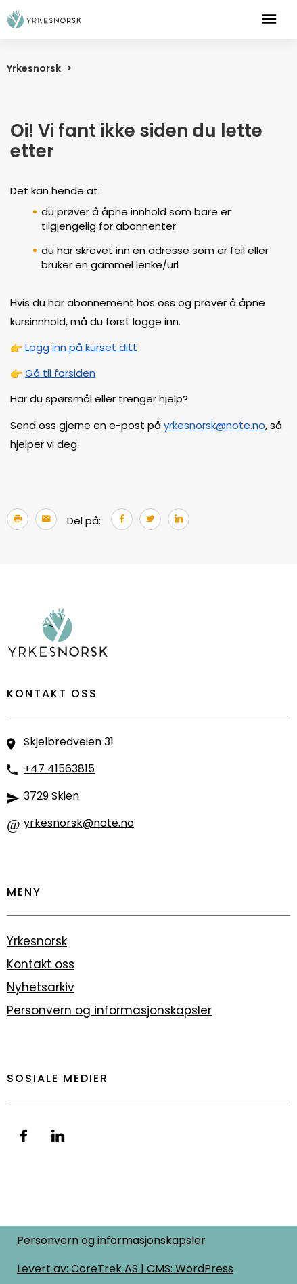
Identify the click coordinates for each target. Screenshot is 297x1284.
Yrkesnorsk (34, 68)
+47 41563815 (59, 768)
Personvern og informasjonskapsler (109, 1010)
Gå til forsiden (60, 373)
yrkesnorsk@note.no (214, 425)
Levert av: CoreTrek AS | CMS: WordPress (125, 1269)
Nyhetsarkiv (40, 987)
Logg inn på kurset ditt (81, 347)
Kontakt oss (40, 964)
